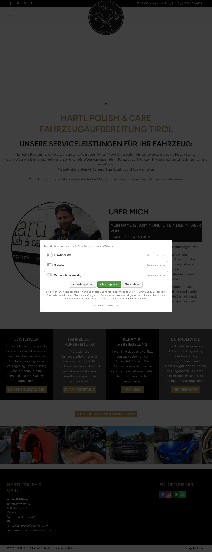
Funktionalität (62, 255)
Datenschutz (128, 298)
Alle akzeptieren (109, 284)
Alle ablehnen (132, 284)
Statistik (59, 265)
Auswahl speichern (83, 284)
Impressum (98, 305)
